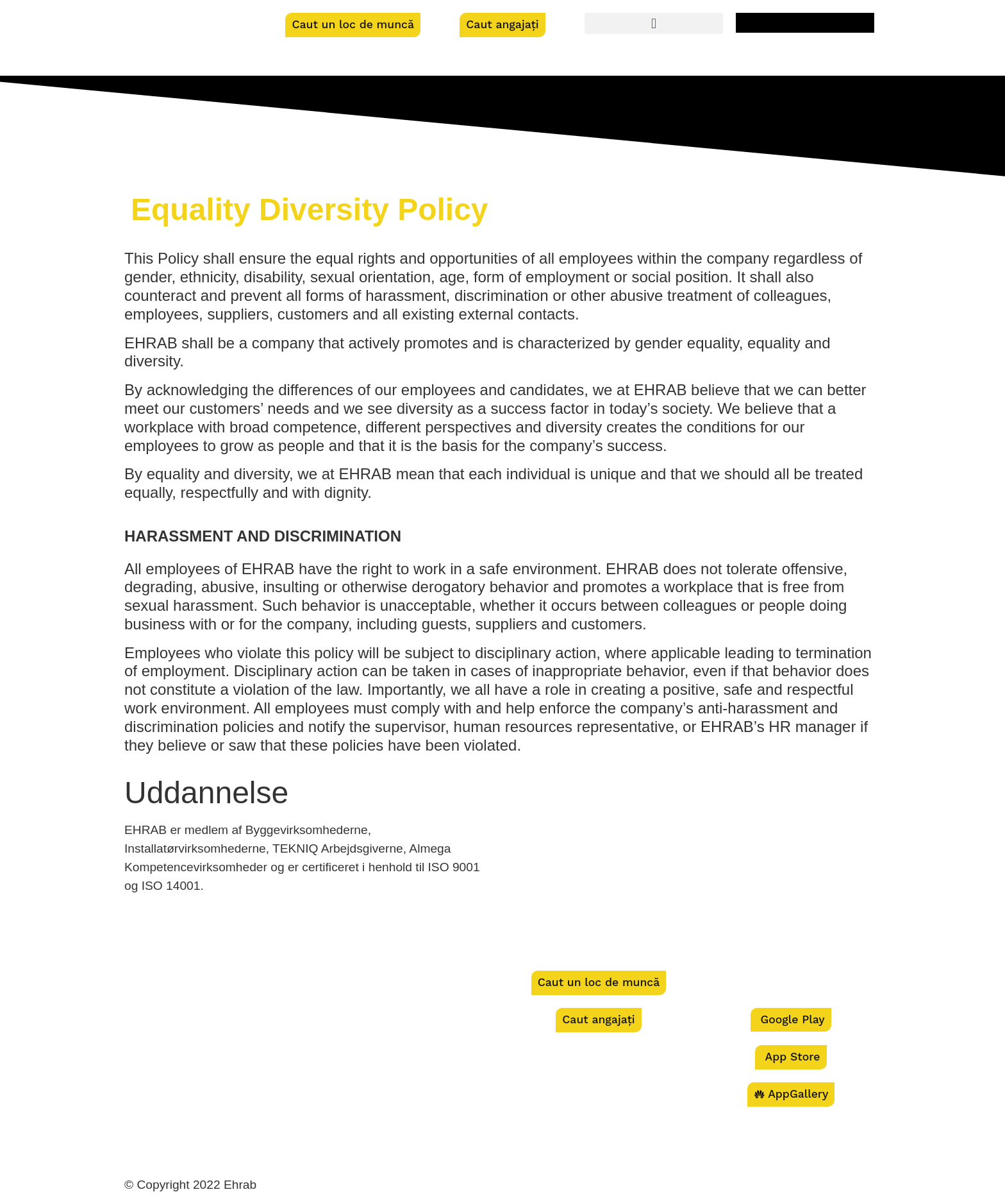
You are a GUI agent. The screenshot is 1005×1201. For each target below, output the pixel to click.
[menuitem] (805, 23)
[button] (654, 23)
